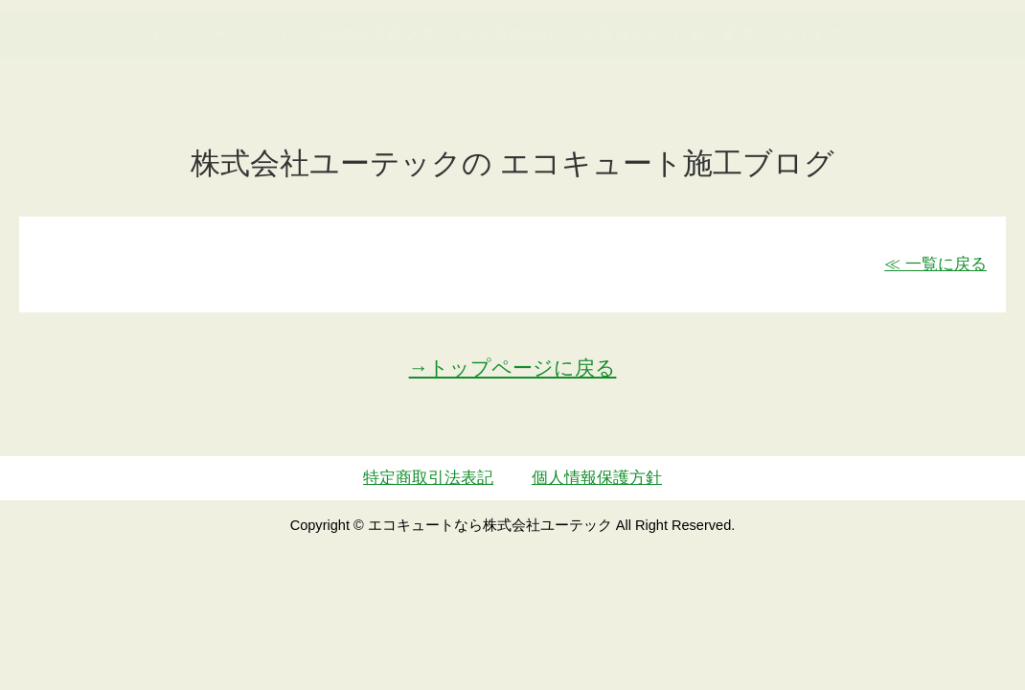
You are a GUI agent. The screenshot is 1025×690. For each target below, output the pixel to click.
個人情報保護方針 (597, 478)
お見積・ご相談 (946, 53)
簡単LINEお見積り (817, 53)
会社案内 (721, 128)
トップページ (197, 128)
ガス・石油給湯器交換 (352, 128)
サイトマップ (828, 128)
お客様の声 (623, 128)
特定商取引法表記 (428, 478)
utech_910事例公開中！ (368, 66)
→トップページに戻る (513, 367)
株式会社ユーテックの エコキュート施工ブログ (513, 163)
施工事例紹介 (508, 128)
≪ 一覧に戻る (935, 264)
